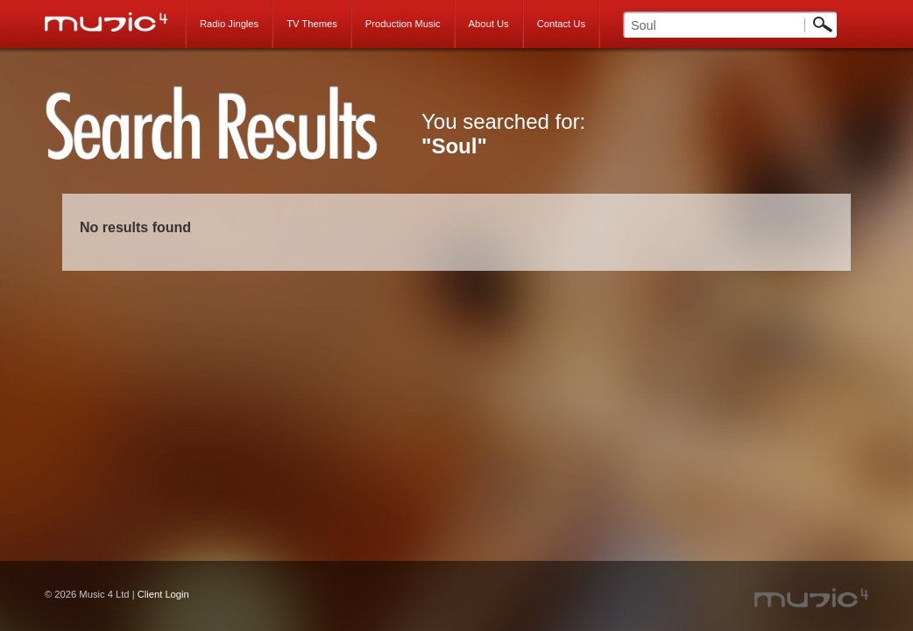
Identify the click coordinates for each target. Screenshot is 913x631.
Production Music (403, 23)
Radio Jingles (229, 23)
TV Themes (312, 23)
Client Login (163, 594)
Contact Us (561, 23)
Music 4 (115, 22)
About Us (489, 23)
